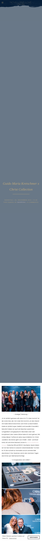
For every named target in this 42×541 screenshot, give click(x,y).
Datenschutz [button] (13, 538)
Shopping (21, 202)
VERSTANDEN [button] (34, 537)
